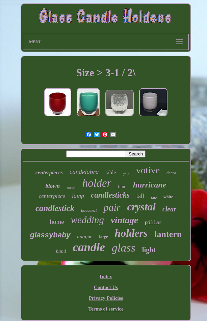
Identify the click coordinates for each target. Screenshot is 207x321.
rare (154, 198)
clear (169, 209)
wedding (87, 219)
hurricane (149, 184)
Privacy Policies (106, 298)
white (168, 197)
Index (106, 276)
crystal (141, 207)
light (149, 250)
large (103, 236)
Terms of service (105, 309)
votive (148, 170)
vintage (124, 220)
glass (123, 247)
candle (89, 247)
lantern (168, 234)
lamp (78, 196)
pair (111, 207)
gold (126, 174)
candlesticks (110, 195)
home (57, 221)
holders (131, 233)
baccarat (89, 210)
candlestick (54, 208)
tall (140, 196)
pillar (153, 223)
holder (96, 183)
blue (122, 186)
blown (53, 186)
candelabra (84, 171)
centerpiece (52, 196)
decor (171, 172)
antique (85, 236)
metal (71, 187)
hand (61, 251)
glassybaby (50, 235)
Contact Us (106, 287)
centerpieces (49, 172)
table (110, 172)
